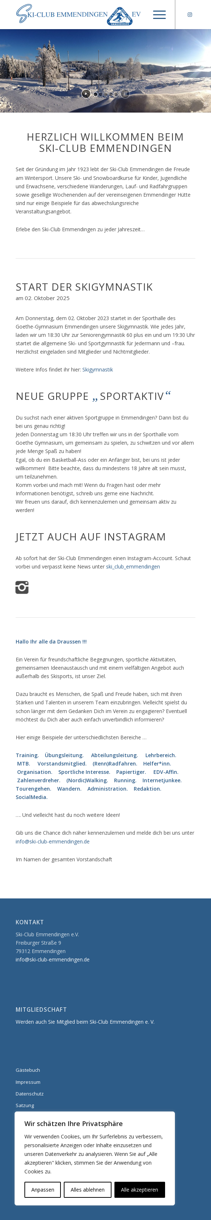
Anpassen (42, 1189)
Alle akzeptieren (139, 1189)
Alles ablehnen (88, 1189)
